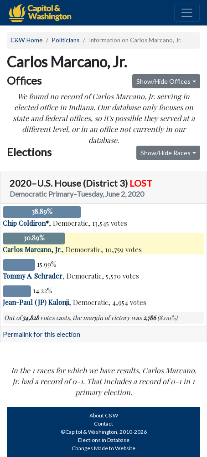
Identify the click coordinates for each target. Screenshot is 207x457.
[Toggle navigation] (187, 13)
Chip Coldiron (24, 223)
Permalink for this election (41, 334)
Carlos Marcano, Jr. (32, 249)
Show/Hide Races (165, 153)
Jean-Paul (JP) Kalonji (36, 302)
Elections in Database (103, 440)
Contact (103, 423)
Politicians (65, 40)
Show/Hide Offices (163, 81)
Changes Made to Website (103, 448)
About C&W (103, 415)
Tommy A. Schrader (32, 275)
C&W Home (26, 40)
